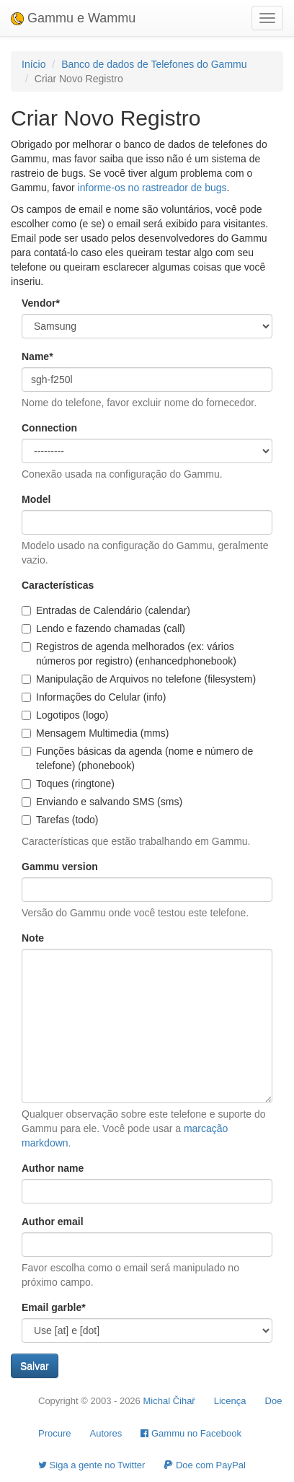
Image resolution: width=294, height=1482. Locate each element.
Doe (273, 1400)
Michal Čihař (169, 1400)
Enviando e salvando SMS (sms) (102, 801)
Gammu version (60, 866)
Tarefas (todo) (60, 819)
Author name (53, 1168)
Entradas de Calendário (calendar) (106, 610)
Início (33, 64)
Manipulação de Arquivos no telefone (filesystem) (139, 679)
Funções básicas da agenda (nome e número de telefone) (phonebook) (137, 758)
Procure (54, 1433)
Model (36, 499)
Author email (53, 1221)
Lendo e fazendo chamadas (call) (103, 628)
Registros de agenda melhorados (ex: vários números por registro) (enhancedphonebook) (129, 654)
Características (58, 585)
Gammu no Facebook (191, 1433)
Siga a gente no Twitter (91, 1465)
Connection (49, 428)
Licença (230, 1400)
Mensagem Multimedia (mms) (95, 733)
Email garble (54, 1307)
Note (33, 938)
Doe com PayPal (204, 1465)
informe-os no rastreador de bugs (152, 187)
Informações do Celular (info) (94, 697)
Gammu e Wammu (73, 18)
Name (37, 356)
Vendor (41, 303)
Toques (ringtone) (68, 783)
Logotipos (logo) (65, 715)
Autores (106, 1433)
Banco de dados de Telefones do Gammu (153, 64)
